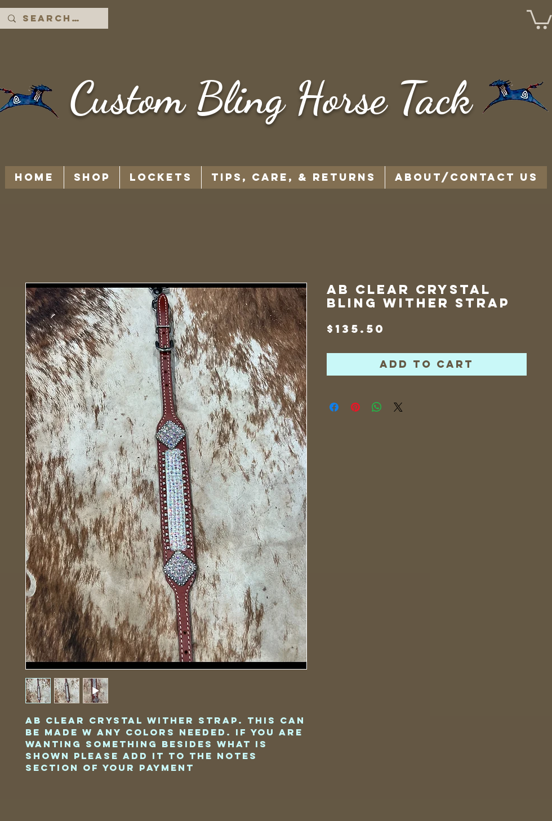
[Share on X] (398, 407)
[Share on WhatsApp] (377, 407)
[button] (539, 18)
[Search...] (53, 18)
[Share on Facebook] (334, 407)
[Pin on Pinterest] (355, 407)
